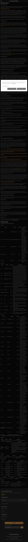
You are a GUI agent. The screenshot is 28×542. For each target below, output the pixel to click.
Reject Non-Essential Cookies (12, 88)
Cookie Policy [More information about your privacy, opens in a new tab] (13, 83)
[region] (14, 85)
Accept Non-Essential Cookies (21, 88)
